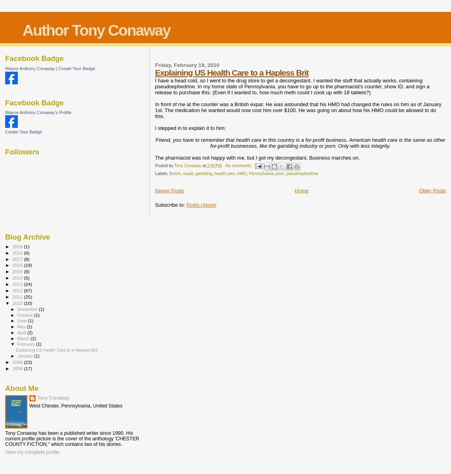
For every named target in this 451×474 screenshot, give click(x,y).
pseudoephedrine (302, 173)
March (24, 338)
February (26, 344)
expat (188, 173)
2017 (18, 259)
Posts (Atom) (201, 205)
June (22, 320)
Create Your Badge (77, 68)
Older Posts (432, 191)
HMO (242, 173)
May (22, 326)
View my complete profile (32, 452)
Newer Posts (169, 191)
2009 (18, 362)
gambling (204, 173)
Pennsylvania (261, 173)
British (175, 173)
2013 (18, 284)
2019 (18, 246)
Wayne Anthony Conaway (30, 68)
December (28, 309)
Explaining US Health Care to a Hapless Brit (231, 72)
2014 (18, 277)
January (25, 356)
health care (225, 173)
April (22, 332)
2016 (18, 265)
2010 (18, 303)
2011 (18, 296)
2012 (18, 290)
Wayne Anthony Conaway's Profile (38, 112)
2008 (18, 368)
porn (280, 173)
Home (301, 191)
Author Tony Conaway (96, 30)
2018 (18, 252)
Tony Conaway (53, 398)
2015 (18, 271)
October (25, 315)
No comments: (239, 166)
